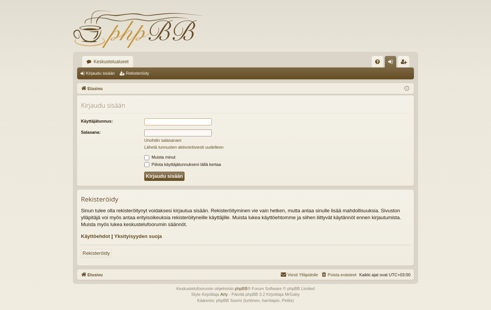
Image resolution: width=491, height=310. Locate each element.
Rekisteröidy (137, 73)
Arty (224, 294)
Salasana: (91, 132)
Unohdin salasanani (162, 140)
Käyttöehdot (95, 236)
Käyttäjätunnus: (97, 121)
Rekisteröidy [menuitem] (405, 63)
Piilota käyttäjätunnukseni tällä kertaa (182, 164)
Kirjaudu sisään (100, 73)
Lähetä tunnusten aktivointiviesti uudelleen (184, 147)
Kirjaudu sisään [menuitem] (392, 63)
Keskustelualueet (111, 61)
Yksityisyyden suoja (138, 236)
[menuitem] (377, 61)
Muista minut (159, 157)
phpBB (241, 288)
